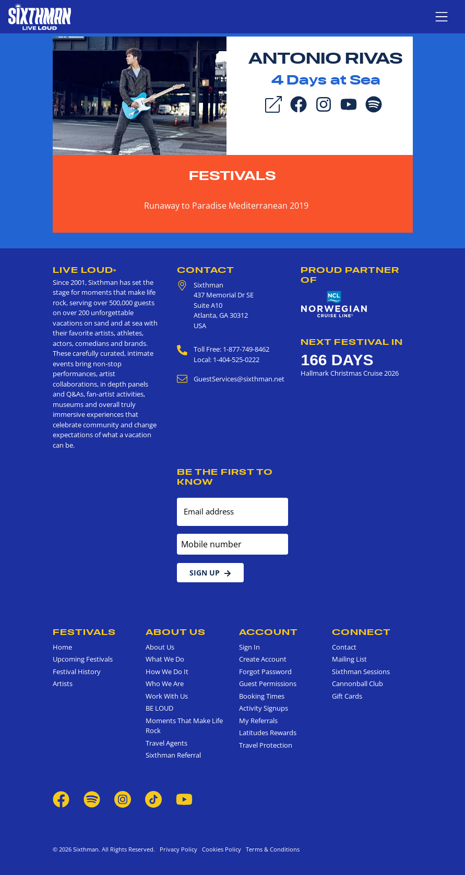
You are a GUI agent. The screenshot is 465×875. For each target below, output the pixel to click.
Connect (361, 632)
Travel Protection (265, 745)
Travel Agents (166, 743)
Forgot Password (265, 671)
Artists (63, 683)
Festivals (232, 175)
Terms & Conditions (271, 849)
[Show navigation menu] (441, 17)
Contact (205, 270)
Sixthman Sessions (361, 671)
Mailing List (349, 659)
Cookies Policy (220, 849)
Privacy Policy (178, 849)
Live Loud (84, 270)
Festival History (77, 671)
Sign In (249, 647)
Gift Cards (347, 696)
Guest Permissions (267, 683)
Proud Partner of (350, 275)
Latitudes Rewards (267, 732)
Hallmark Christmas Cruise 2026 (350, 373)
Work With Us (167, 696)
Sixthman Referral (173, 755)
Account (268, 632)
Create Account (263, 659)
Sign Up (210, 572)
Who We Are (165, 683)
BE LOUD (159, 708)
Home (62, 647)
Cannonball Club (357, 683)
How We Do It (167, 671)
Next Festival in (352, 342)
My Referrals (258, 720)
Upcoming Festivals (83, 659)
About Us (176, 632)
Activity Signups (263, 708)
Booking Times (261, 696)
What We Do (165, 659)
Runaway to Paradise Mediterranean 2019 (226, 205)
